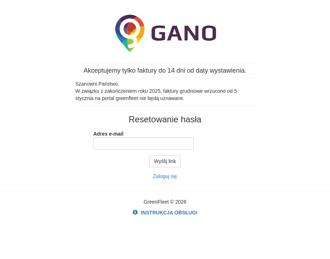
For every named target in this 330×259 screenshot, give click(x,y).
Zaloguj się (165, 176)
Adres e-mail (108, 134)
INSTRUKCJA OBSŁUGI (165, 212)
